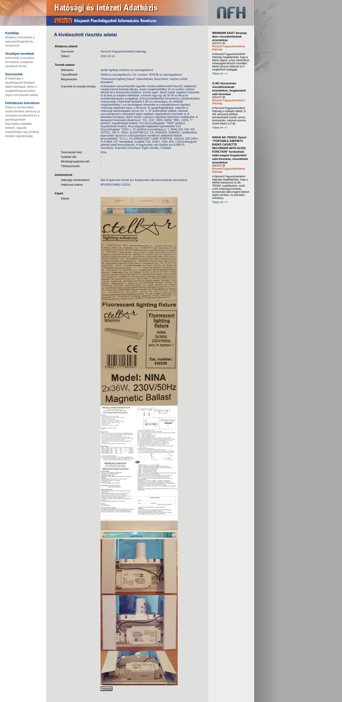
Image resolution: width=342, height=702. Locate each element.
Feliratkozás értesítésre (22, 103)
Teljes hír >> (220, 73)
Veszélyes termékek (19, 54)
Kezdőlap (12, 33)
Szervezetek (14, 74)
